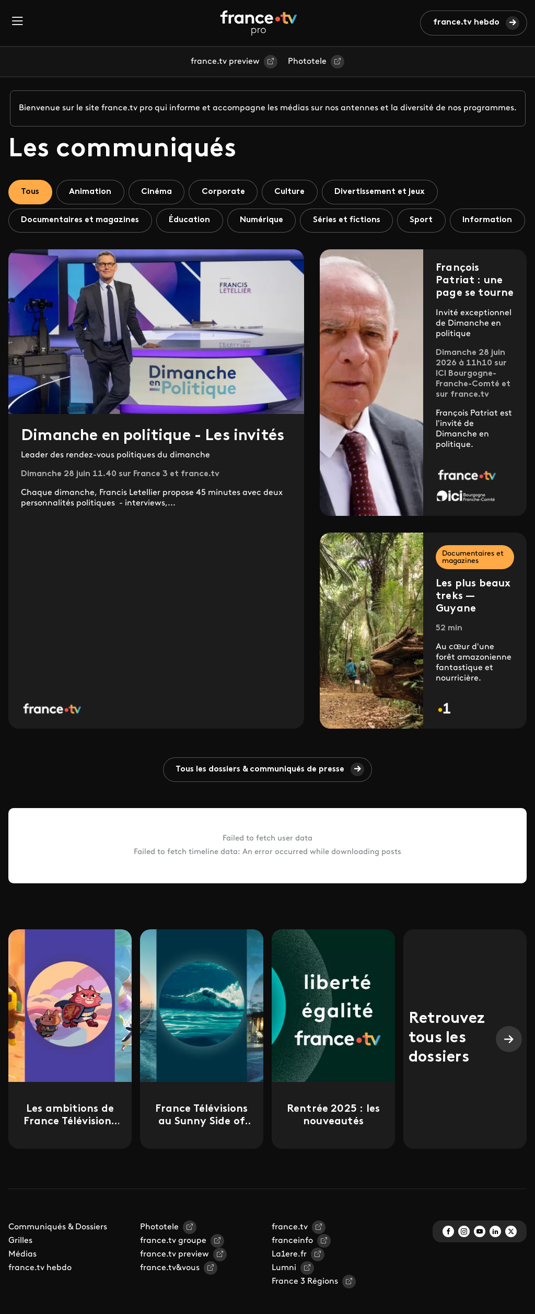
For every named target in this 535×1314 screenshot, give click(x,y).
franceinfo (292, 1270)
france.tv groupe (173, 1270)
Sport (426, 220)
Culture (293, 192)
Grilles (20, 1270)
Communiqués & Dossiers (57, 1257)
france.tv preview (225, 61)
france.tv (290, 1257)
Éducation (191, 220)
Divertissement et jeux (384, 192)
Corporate (226, 192)
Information (46, 249)
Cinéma (158, 192)
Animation (92, 192)
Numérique (264, 220)
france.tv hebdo (466, 22)
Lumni (284, 1298)
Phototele (307, 61)
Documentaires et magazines (81, 220)
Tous (30, 192)
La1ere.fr (289, 1284)
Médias (22, 1284)
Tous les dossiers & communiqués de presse (260, 799)
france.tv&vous (170, 1298)
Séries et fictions (350, 220)
